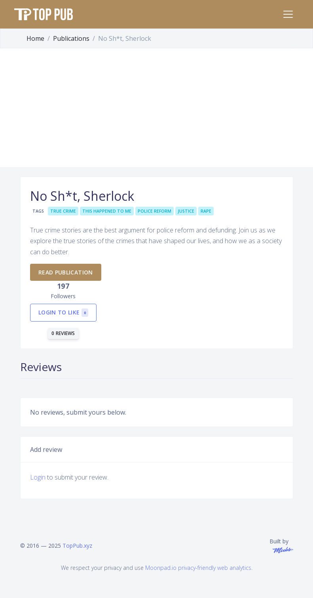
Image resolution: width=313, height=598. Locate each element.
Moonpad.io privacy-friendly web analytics (198, 567)
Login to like (63, 313)
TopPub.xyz (77, 545)
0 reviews (63, 333)
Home (35, 38)
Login (38, 477)
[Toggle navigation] (288, 14)
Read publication (65, 272)
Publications (71, 38)
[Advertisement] (156, 107)
